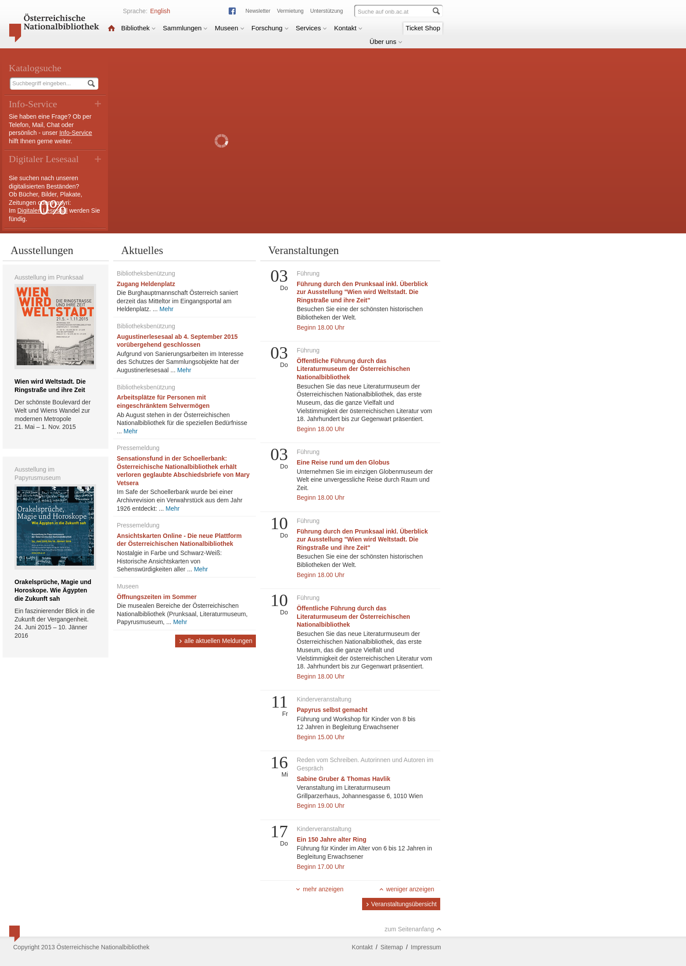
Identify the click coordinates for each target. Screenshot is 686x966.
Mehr (166, 308)
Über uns (386, 41)
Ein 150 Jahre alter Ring (331, 839)
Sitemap (392, 947)
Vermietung (290, 11)
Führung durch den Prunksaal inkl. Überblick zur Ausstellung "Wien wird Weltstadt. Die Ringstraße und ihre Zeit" (362, 292)
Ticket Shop (423, 28)
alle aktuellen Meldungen (215, 640)
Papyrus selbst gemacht (332, 709)
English (160, 11)
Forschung (270, 28)
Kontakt (348, 28)
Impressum (426, 947)
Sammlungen (185, 28)
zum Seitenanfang (413, 929)
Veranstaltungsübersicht (401, 904)
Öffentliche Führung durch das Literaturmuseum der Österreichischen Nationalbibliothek (353, 369)
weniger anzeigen (407, 889)
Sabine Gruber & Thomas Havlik (343, 778)
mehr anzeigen (319, 889)
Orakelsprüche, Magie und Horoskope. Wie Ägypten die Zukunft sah (52, 590)
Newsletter (257, 11)
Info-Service (75, 132)
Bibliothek (138, 28)
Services (311, 28)
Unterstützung (326, 11)
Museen (229, 28)
